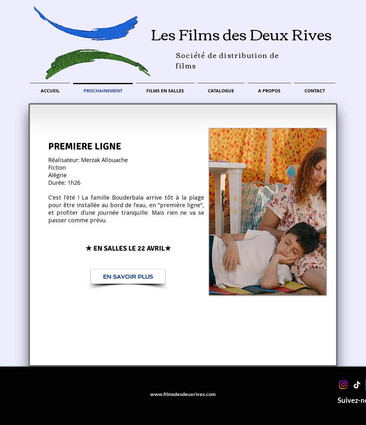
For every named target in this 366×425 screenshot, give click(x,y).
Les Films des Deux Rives (241, 34)
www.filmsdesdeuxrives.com (182, 394)
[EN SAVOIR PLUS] (128, 277)
